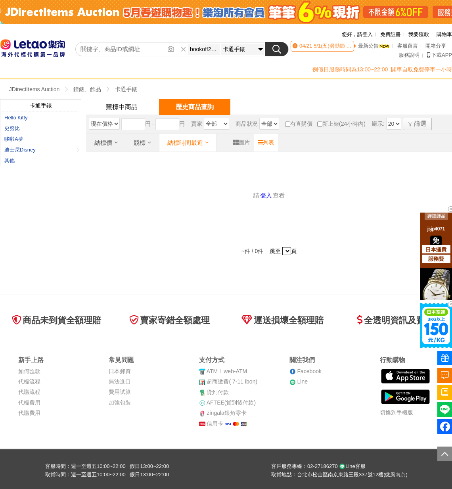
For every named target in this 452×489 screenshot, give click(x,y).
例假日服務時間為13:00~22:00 (350, 69)
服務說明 (409, 55)
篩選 (417, 123)
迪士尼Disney (41, 150)
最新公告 (374, 46)
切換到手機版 (396, 412)
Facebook (309, 371)
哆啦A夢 (13, 139)
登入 (266, 195)
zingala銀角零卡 (226, 413)
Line (302, 381)
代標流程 (29, 381)
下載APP (439, 55)
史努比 (12, 128)
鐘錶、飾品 (87, 89)
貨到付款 (218, 392)
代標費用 (29, 402)
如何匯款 (29, 371)
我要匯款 (418, 34)
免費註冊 (390, 34)
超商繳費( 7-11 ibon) (232, 381)
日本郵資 (120, 371)
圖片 (241, 142)
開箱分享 (435, 46)
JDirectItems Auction (34, 89)
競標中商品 (122, 107)
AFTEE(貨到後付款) (231, 402)
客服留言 (407, 46)
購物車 (444, 34)
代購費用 (29, 413)
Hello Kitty (16, 118)
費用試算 (120, 392)
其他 (9, 160)
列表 (266, 142)
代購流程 (29, 392)
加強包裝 (120, 402)
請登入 (365, 34)
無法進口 (120, 381)
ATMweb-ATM (227, 371)
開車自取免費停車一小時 (421, 69)
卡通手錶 (126, 89)
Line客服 (352, 466)
